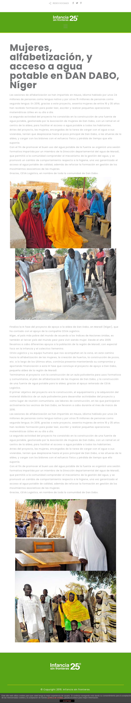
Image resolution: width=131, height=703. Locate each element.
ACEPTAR (67, 701)
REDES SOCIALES (61, 3)
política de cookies (55, 698)
